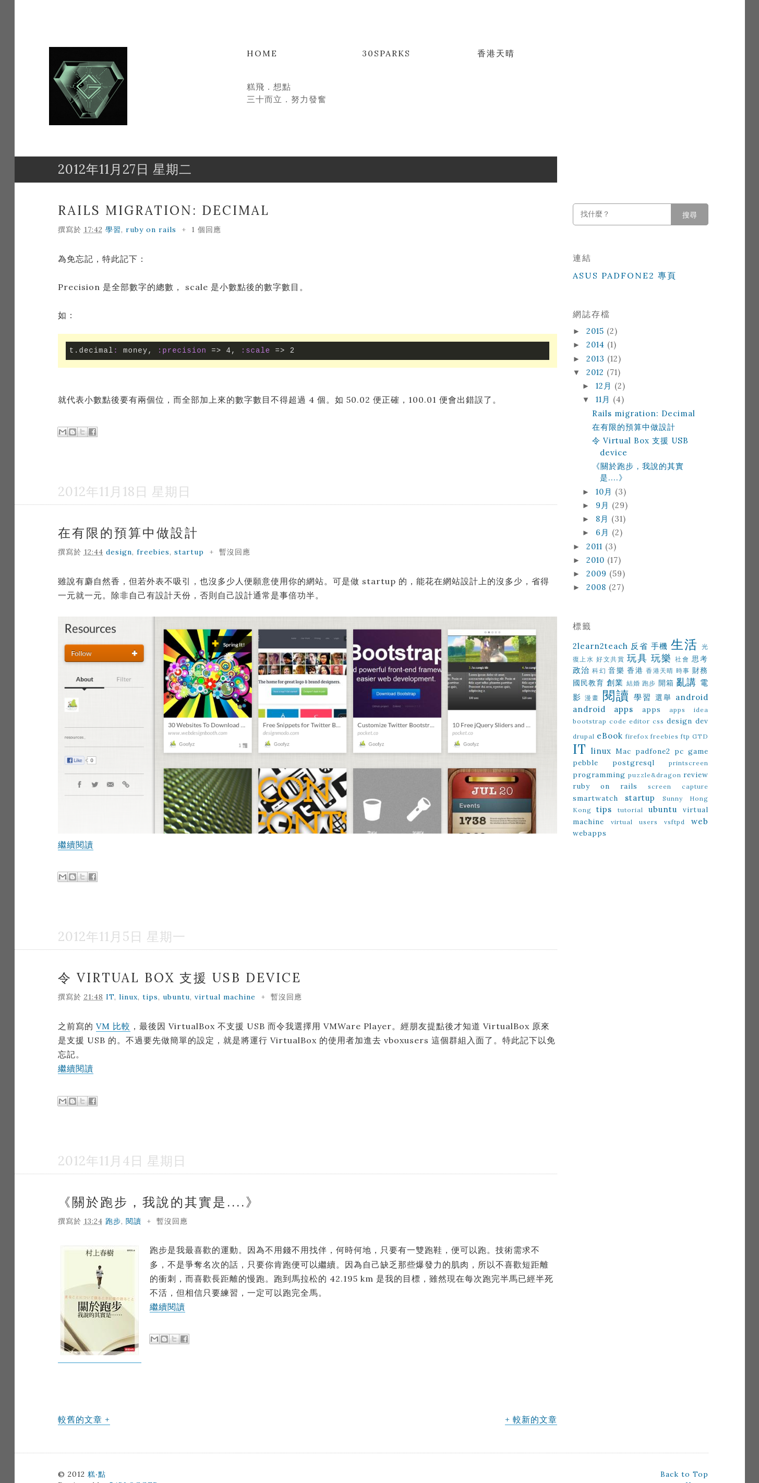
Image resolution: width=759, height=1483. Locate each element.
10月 (605, 492)
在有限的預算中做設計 (128, 533)
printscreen (688, 763)
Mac (623, 751)
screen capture (678, 786)
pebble (585, 762)
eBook (610, 736)
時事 (683, 670)
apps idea (688, 710)
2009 (597, 573)
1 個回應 (206, 229)
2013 (596, 359)
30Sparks (386, 53)
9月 (604, 505)
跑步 (113, 1221)
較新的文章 (535, 1419)
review (695, 774)
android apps (603, 709)
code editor (629, 721)
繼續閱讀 (75, 844)
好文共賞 (610, 659)
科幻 (599, 670)
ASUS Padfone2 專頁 (625, 275)
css (658, 721)
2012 (596, 372)
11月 (604, 399)
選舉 (663, 697)
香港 (635, 670)
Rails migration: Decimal (164, 210)
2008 (597, 587)
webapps (590, 833)
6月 (604, 532)
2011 (595, 546)
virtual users (634, 822)
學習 (113, 229)
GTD (700, 736)
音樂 (616, 670)
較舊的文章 (80, 1419)
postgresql (633, 762)
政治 (581, 670)
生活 (684, 644)
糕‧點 (97, 1474)
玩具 (637, 658)
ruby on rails (151, 229)
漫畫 (592, 698)
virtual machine (225, 997)
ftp (685, 736)
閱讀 (133, 1221)
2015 (596, 331)
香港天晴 (496, 53)
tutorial (630, 810)
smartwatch (595, 798)
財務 (700, 670)
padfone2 (652, 751)
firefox (636, 736)
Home (262, 53)
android (692, 697)
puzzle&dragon (654, 775)
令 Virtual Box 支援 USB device (180, 978)
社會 (682, 659)
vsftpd (674, 822)
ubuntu (176, 997)
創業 (615, 683)
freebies (153, 552)
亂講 (686, 682)
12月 (605, 386)
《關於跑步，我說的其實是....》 (159, 1202)
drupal (584, 736)
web (699, 821)
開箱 (666, 683)
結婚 (633, 683)
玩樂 (661, 658)
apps (651, 709)
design (119, 552)
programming (599, 774)
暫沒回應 (234, 552)
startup (189, 552)
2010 (596, 560)
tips (150, 997)
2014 (596, 344)
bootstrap (590, 721)
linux (128, 997)
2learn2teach (600, 646)
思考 (700, 659)
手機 (659, 646)
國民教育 (589, 683)
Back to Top (684, 1474)
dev (701, 721)
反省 (639, 646)
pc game (691, 751)
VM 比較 (113, 1026)
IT (110, 997)
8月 (603, 519)
